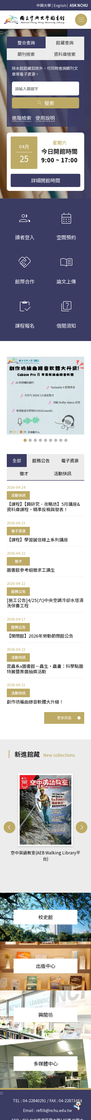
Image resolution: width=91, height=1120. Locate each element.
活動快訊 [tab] (62, 473)
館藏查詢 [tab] (65, 42)
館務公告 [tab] (41, 460)
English (60, 5)
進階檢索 (21, 117)
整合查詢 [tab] (26, 42)
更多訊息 (69, 717)
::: (1, 13)
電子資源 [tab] (70, 460)
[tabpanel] (45, 594)
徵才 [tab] (24, 473)
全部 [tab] (16, 460)
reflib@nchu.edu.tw (54, 1100)
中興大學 (43, 5)
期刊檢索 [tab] (26, 54)
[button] (25, 440)
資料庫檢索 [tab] (65, 54)
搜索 (45, 102)
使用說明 (45, 117)
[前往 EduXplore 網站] (77, 1104)
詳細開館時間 (45, 180)
